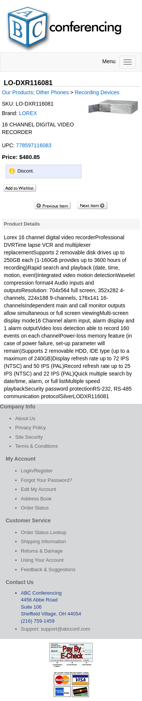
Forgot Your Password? (46, 480)
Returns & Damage (42, 551)
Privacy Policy (30, 427)
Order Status (35, 508)
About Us (25, 418)
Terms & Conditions (36, 446)
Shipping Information (43, 541)
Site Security (29, 437)
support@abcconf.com (65, 629)
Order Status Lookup (43, 532)
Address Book (36, 499)
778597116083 (33, 145)
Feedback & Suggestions (48, 569)
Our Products (17, 92)
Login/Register (37, 471)
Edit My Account (38, 489)
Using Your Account (42, 560)
